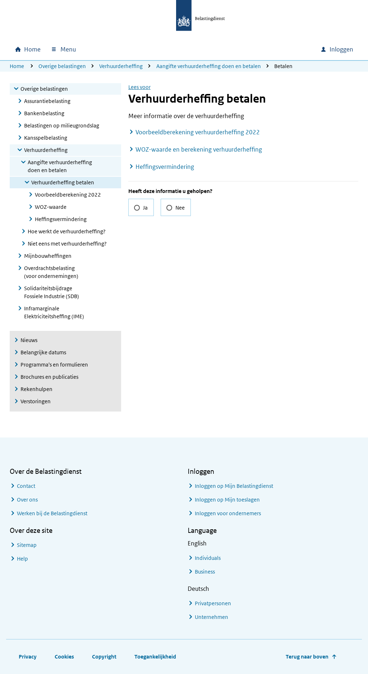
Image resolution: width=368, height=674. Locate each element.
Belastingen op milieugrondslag (61, 125)
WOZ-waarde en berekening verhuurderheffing (198, 149)
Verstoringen (35, 401)
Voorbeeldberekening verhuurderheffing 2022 (197, 132)
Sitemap (27, 545)
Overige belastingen (62, 66)
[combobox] (253, 49)
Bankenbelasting (44, 113)
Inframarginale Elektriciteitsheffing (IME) (54, 312)
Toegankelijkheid (155, 656)
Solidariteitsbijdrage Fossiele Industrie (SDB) (51, 292)
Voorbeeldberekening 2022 (68, 194)
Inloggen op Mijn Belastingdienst (234, 485)
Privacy (28, 656)
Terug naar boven (307, 656)
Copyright (104, 656)
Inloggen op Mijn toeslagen (227, 499)
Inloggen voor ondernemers (228, 513)
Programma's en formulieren (54, 364)
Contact (26, 485)
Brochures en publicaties (49, 376)
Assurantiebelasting (47, 101)
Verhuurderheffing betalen (62, 182)
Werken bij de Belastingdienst (52, 513)
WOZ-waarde (50, 206)
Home (17, 66)
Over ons (27, 499)
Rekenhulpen (36, 389)
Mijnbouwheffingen (48, 255)
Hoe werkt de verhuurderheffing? (67, 231)
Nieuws (28, 340)
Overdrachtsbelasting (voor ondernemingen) (51, 272)
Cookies (64, 656)
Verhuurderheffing (121, 66)
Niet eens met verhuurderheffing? (67, 243)
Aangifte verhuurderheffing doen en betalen (208, 66)
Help (22, 558)
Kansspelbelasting (45, 137)
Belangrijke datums (43, 352)
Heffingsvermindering (61, 219)
